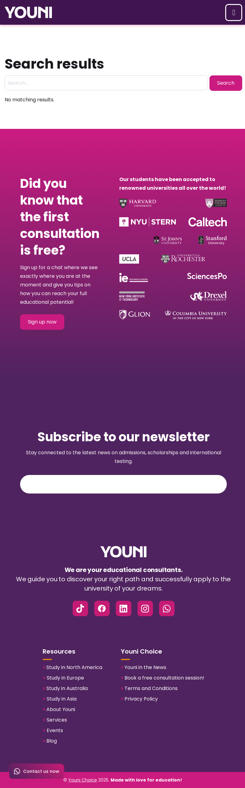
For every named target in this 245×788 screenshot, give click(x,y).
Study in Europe (63, 678)
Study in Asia (60, 699)
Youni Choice (82, 780)
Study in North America (72, 667)
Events (53, 730)
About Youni (59, 709)
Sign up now (42, 321)
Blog (50, 741)
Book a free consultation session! (162, 678)
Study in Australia (65, 688)
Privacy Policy (139, 699)
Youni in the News (143, 667)
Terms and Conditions (149, 688)
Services (55, 720)
